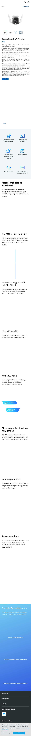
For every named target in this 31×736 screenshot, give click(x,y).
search (25, 2)
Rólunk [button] (4, 704)
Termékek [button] (5, 693)
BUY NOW (5, 78)
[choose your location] (28, 2)
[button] (4, 714)
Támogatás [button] (5, 699)
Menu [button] (3, 2)
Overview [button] (26, 6)
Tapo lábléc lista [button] (7, 721)
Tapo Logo (15, 2)
